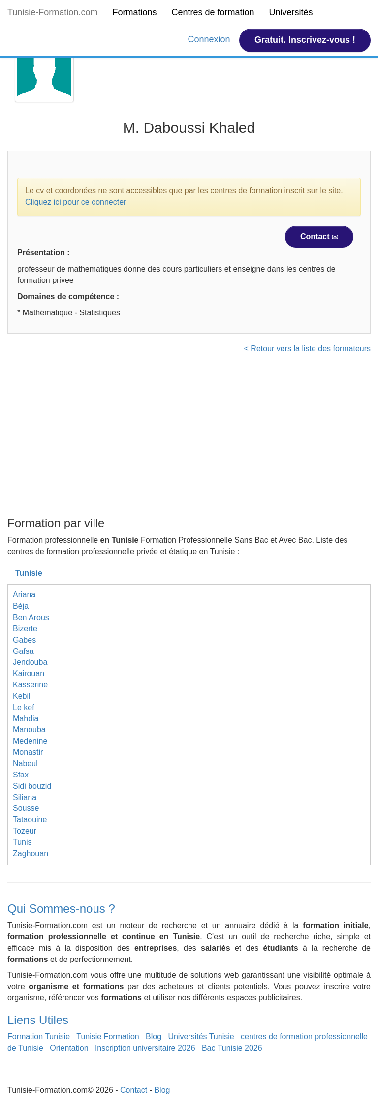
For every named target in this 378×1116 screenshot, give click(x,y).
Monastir (28, 752)
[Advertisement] (189, 438)
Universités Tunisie (201, 1036)
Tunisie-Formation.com (52, 12)
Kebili (22, 696)
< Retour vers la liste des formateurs (307, 348)
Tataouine (30, 819)
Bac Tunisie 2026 (232, 1048)
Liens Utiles (37, 1019)
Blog (153, 1036)
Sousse (26, 808)
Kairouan (28, 673)
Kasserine (30, 685)
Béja (21, 606)
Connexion (210, 39)
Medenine (30, 741)
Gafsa (23, 651)
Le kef (23, 707)
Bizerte (25, 628)
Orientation (69, 1048)
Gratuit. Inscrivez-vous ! (304, 40)
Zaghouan (30, 853)
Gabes (24, 640)
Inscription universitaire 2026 (145, 1048)
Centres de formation (212, 12)
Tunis (22, 842)
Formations (134, 12)
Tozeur (24, 831)
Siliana (24, 797)
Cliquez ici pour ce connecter (75, 202)
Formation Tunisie (38, 1036)
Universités (291, 12)
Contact (319, 236)
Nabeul (25, 763)
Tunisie (28, 573)
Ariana (24, 594)
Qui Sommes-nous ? (61, 908)
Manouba (29, 729)
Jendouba (30, 662)
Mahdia (25, 718)
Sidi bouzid (32, 786)
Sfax (21, 775)
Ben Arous (31, 617)
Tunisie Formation (107, 1036)
